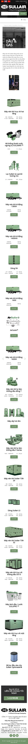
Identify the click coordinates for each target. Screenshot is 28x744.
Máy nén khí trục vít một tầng (14, 634)
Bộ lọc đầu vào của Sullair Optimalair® (14, 666)
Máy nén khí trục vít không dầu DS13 (14, 573)
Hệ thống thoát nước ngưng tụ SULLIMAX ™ (14, 144)
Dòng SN (14, 268)
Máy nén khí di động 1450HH (14, 237)
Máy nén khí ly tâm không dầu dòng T (14, 390)
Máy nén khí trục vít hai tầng (14, 112)
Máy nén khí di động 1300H (14, 205)
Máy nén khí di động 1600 (14, 299)
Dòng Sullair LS (14, 510)
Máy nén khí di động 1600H (14, 358)
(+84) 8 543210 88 (14, 698)
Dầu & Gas (20, 25)
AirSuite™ (14, 330)
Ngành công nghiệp (13, 25)
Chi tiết (14, 121)
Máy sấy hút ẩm (14, 421)
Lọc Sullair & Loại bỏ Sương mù (14, 175)
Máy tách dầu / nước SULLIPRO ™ (14, 605)
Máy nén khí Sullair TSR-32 (14, 541)
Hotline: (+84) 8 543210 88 (21, 2)
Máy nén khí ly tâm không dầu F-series (14, 449)
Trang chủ (6, 25)
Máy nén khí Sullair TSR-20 (14, 479)
